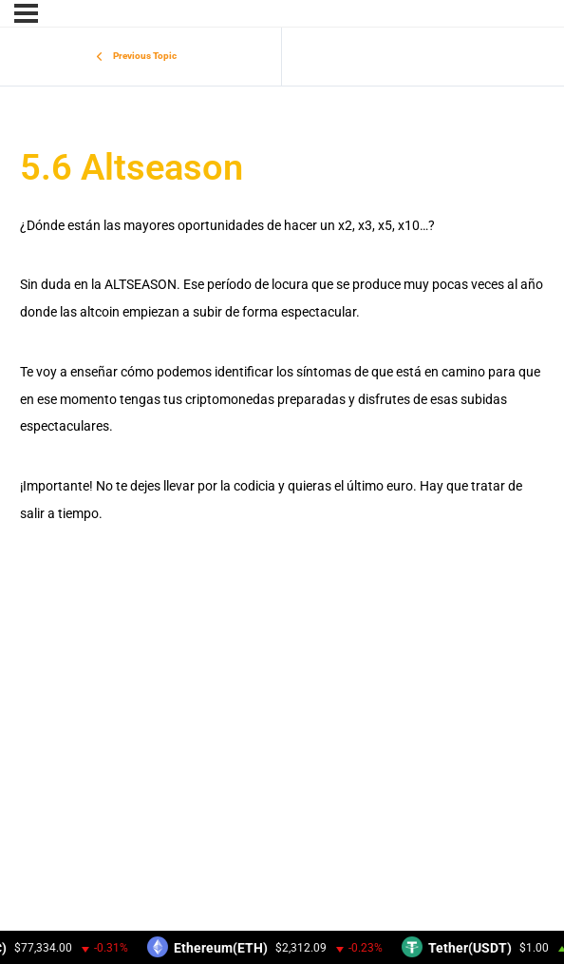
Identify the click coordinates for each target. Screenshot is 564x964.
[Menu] (26, 13)
